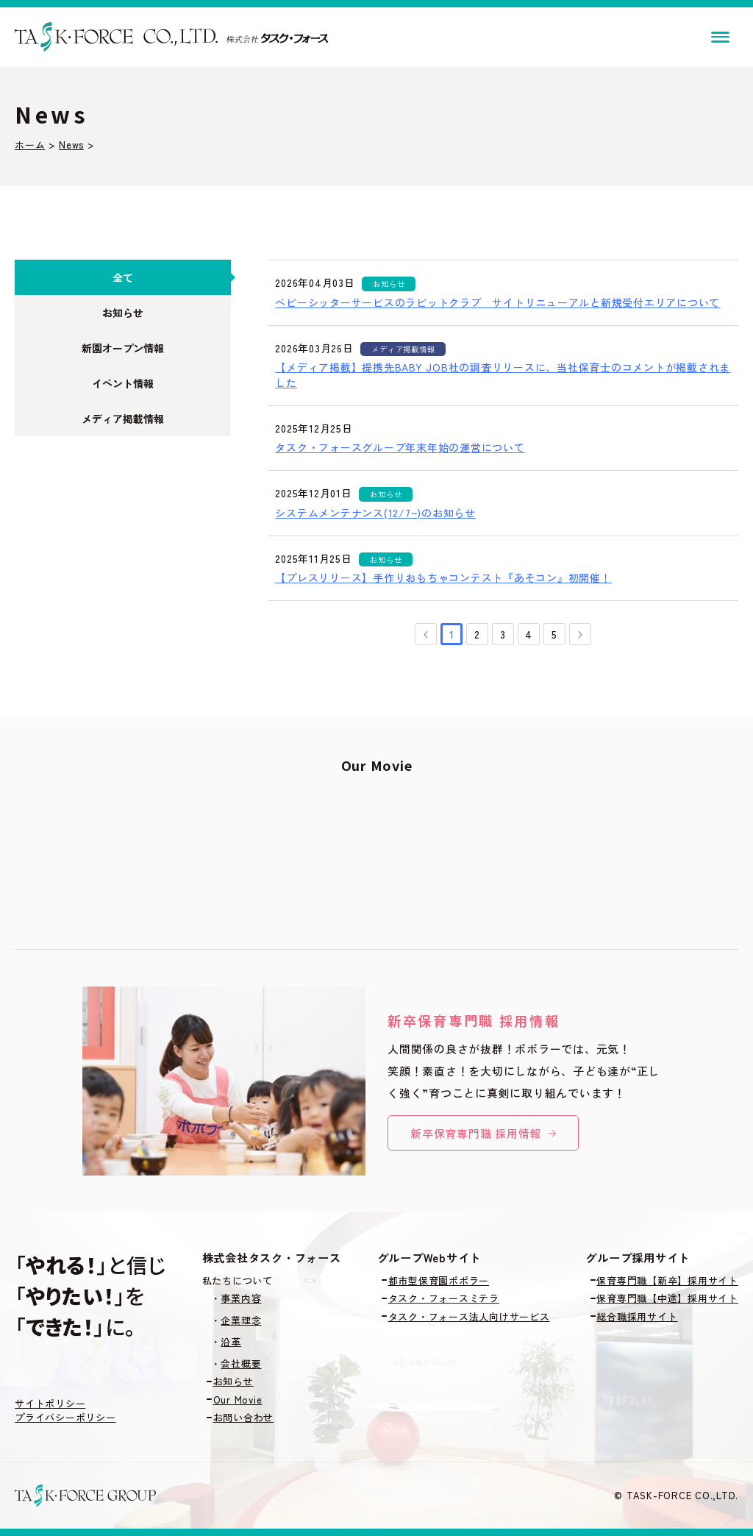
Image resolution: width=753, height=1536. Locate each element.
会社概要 (241, 1363)
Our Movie (238, 1400)
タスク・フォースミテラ (443, 1298)
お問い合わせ (243, 1417)
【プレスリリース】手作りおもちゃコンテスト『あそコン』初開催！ (443, 577)
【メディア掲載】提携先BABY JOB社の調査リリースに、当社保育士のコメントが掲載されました (502, 375)
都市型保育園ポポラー (439, 1280)
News (71, 144)
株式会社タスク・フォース (271, 1257)
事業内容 (241, 1298)
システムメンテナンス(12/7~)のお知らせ (375, 512)
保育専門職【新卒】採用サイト (667, 1280)
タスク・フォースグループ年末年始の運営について (399, 447)
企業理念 (241, 1320)
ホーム (30, 144)
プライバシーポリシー (65, 1417)
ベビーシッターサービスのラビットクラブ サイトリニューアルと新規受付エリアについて (497, 302)
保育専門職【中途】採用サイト (667, 1298)
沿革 (231, 1341)
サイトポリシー (50, 1403)
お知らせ (233, 1381)
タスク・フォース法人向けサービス (469, 1316)
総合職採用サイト (636, 1316)
